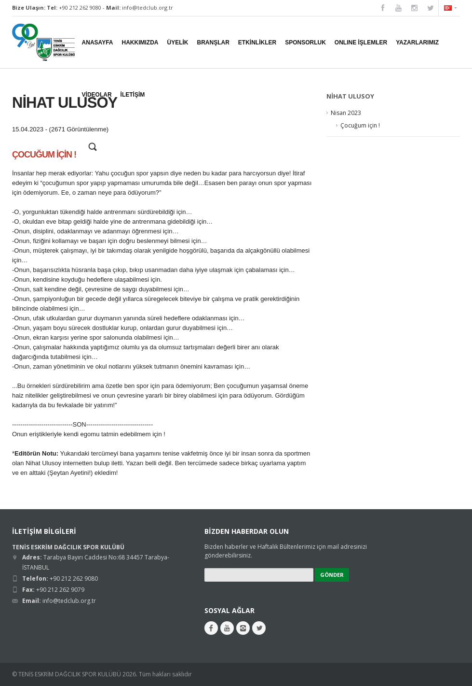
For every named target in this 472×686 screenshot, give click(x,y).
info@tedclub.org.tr (147, 7)
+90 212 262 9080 (80, 7)
